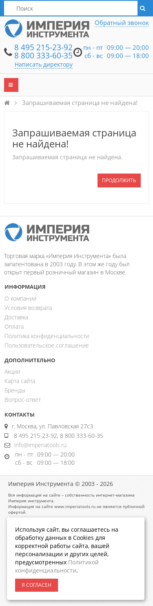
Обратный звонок (122, 22)
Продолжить (119, 180)
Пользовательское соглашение (46, 345)
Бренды (14, 390)
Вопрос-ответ (22, 399)
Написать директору (44, 64)
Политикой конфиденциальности (57, 566)
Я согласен (36, 584)
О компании (20, 298)
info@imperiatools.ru (40, 445)
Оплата (14, 326)
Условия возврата (28, 308)
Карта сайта (19, 381)
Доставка (16, 317)
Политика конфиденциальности (46, 336)
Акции (12, 371)
